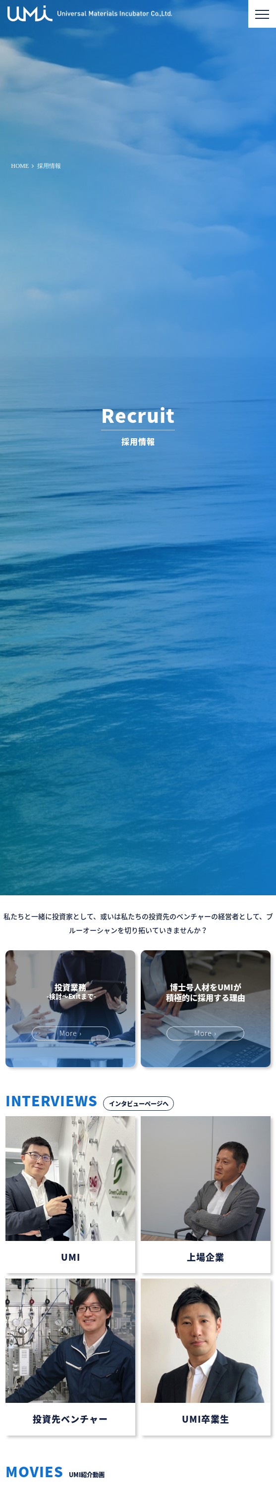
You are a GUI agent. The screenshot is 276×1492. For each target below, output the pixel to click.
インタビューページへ (138, 1103)
